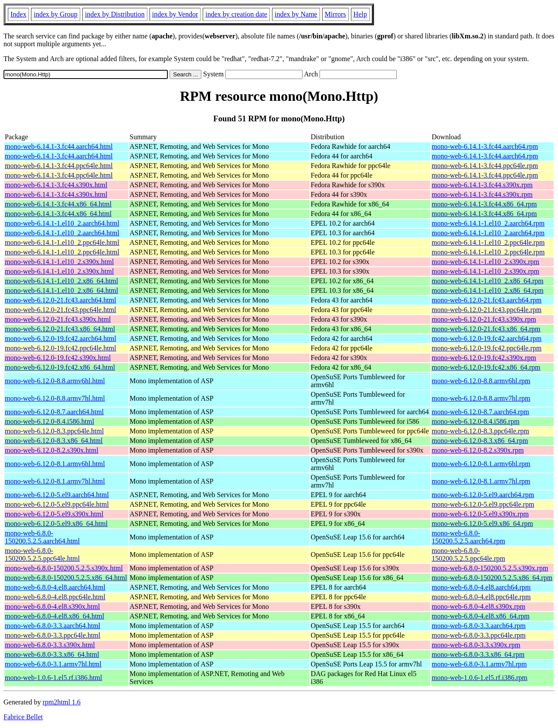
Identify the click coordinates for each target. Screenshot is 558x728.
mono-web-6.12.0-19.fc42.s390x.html (58, 357)
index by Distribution (115, 14)
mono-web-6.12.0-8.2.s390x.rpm (478, 450)
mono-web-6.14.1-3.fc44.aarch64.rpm (485, 146)
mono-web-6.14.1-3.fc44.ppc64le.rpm (485, 165)
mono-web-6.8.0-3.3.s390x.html (50, 645)
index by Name (296, 14)
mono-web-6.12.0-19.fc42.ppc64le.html (60, 348)
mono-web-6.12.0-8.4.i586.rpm (475, 421)
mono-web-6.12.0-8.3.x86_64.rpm (480, 440)
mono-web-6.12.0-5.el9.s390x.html (54, 514)
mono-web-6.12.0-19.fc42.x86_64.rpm (486, 367)
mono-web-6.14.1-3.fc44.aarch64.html (58, 146)
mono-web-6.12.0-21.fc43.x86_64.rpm (486, 329)
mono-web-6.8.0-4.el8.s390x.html (52, 606)
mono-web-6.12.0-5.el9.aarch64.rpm (483, 494)
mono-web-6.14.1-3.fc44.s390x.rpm (482, 185)
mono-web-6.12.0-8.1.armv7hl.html (55, 481)
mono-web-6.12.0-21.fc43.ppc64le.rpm (486, 309)
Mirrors (335, 14)
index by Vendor (175, 14)
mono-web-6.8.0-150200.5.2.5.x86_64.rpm (492, 577)
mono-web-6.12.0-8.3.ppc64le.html (54, 431)
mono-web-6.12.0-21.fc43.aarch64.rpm (486, 300)
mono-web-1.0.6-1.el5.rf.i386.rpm (479, 677)
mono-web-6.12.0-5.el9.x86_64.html (56, 523)
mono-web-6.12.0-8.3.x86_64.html (53, 440)
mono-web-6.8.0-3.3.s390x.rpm (476, 645)
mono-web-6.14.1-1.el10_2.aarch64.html (62, 223)
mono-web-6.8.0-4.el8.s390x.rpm (478, 606)
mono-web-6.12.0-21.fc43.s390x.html (58, 319)
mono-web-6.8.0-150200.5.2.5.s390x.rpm (490, 568)
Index (18, 14)
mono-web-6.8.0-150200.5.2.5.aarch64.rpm (468, 537)
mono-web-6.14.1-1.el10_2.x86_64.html (61, 281)
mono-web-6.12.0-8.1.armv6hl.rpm (481, 463)
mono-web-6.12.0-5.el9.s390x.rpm (480, 514)
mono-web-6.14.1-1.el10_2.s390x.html (59, 261)
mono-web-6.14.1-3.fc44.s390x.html (56, 185)
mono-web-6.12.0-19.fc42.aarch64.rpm (486, 338)
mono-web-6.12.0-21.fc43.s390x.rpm (484, 319)
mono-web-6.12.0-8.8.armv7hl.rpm (481, 398)
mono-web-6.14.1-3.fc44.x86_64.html (58, 204)
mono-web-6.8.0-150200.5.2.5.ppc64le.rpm (468, 554)
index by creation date (236, 14)
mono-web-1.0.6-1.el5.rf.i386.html (53, 677)
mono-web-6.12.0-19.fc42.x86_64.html (60, 367)
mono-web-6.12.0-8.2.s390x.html (52, 450)
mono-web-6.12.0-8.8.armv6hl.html (55, 381)
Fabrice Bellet (23, 717)
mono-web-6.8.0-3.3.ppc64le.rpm (479, 635)
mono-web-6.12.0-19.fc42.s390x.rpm (484, 357)
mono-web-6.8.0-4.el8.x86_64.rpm (480, 616)
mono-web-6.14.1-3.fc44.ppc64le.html (59, 165)
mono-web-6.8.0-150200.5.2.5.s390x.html (64, 568)
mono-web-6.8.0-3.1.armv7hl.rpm (479, 664)
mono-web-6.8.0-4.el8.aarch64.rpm (481, 587)
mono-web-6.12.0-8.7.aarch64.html (54, 412)
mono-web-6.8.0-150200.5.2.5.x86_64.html (66, 577)
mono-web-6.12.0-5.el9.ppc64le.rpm (483, 504)
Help (360, 14)
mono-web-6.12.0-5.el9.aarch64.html (57, 494)
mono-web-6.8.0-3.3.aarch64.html (52, 625)
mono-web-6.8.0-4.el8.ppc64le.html (55, 597)
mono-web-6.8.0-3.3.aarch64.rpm (479, 625)
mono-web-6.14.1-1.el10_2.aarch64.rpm (488, 223)
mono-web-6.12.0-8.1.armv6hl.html (55, 463)
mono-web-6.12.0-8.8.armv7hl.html (55, 398)
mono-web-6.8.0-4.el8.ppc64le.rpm (481, 597)
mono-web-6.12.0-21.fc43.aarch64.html (60, 300)
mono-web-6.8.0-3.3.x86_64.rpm (478, 654)
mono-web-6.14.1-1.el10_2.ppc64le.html (62, 242)
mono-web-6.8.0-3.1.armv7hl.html (53, 664)
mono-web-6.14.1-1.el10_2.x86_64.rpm (487, 281)
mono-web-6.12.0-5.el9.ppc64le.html (57, 504)
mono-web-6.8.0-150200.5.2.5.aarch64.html (42, 537)
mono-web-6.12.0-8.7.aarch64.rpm (480, 412)
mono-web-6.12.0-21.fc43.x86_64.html (60, 329)
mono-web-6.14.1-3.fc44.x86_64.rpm (484, 204)
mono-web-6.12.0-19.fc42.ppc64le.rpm (486, 348)
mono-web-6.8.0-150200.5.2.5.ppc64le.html (42, 554)
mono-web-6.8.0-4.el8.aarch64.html (55, 587)
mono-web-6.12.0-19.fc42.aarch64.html (60, 338)
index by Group (55, 14)
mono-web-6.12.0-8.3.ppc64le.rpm (480, 431)
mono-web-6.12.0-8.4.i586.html (49, 421)
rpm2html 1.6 (62, 702)
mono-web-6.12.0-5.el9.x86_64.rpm (482, 523)
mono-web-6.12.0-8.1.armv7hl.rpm (481, 481)
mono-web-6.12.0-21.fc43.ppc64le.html (60, 309)
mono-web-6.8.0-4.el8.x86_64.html (54, 616)
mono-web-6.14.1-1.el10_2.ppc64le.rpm (488, 242)
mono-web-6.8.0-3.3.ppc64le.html (52, 635)
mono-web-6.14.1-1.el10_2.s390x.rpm (485, 261)
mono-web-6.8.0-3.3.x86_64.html (52, 654)
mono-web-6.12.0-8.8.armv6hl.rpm (481, 381)
